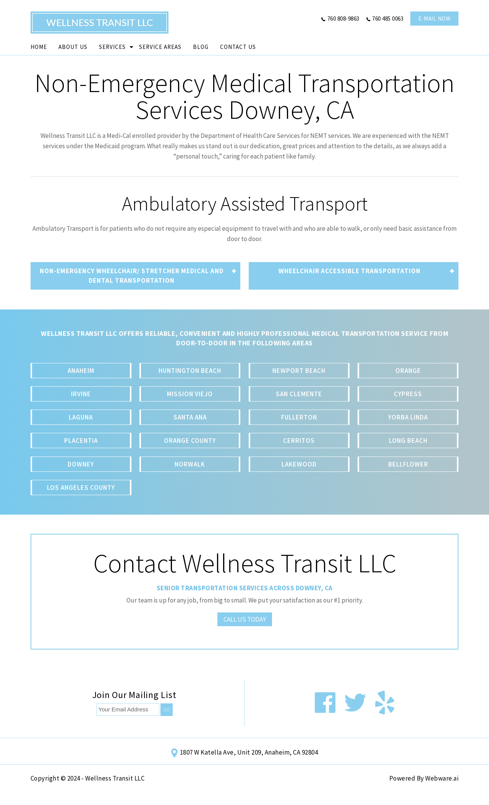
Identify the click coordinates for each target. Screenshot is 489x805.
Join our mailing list (134, 695)
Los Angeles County (81, 487)
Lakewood (299, 464)
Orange (408, 370)
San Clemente (299, 394)
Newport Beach (298, 370)
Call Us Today (244, 619)
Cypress (408, 394)
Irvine (81, 394)
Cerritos (299, 440)
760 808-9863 (343, 18)
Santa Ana (190, 417)
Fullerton (299, 417)
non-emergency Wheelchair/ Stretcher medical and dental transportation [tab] (138, 275)
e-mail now (434, 18)
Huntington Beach (190, 370)
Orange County (190, 440)
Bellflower (408, 464)
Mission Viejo (190, 394)
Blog (201, 46)
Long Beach (408, 440)
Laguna (81, 417)
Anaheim (81, 370)
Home (39, 46)
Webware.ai (441, 778)
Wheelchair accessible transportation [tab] (366, 271)
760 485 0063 (387, 18)
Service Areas (160, 46)
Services (112, 46)
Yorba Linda (408, 417)
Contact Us (238, 46)
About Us (72, 46)
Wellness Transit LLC (114, 778)
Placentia (81, 440)
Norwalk (190, 464)
